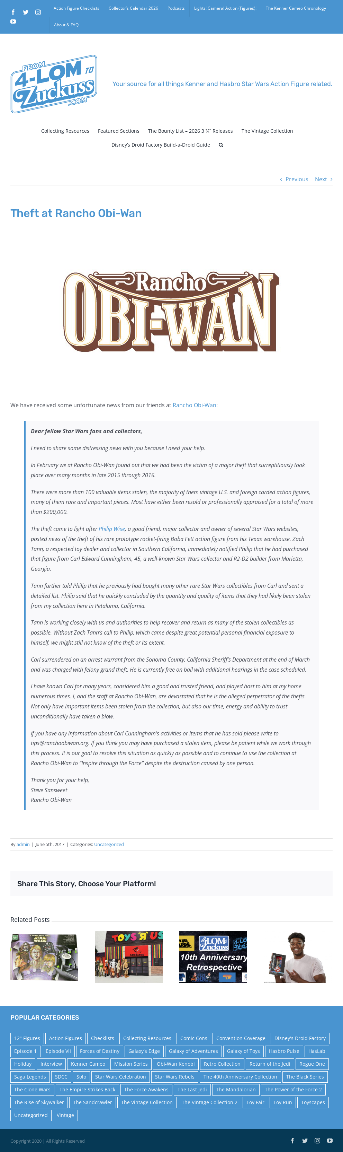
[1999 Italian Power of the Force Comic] (44, 956)
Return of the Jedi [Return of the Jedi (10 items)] (270, 1064)
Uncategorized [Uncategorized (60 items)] (31, 1115)
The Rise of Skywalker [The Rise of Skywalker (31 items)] (39, 1102)
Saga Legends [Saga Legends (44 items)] (30, 1076)
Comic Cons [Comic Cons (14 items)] (193, 1038)
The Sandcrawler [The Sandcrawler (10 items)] (92, 1102)
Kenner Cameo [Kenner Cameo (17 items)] (88, 1064)
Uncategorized (109, 844)
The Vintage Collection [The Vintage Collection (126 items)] (147, 1102)
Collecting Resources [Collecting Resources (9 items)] (147, 1038)
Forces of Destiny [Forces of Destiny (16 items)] (99, 1051)
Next (321, 179)
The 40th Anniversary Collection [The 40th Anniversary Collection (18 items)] (240, 1076)
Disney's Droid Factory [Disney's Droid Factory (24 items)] (300, 1038)
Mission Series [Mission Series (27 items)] (131, 1064)
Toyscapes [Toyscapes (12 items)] (313, 1102)
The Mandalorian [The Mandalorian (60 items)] (236, 1089)
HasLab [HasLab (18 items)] (316, 1051)
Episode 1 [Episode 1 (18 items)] (25, 1051)
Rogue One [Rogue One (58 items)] (312, 1064)
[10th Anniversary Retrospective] (213, 956)
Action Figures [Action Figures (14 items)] (65, 1038)
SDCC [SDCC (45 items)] (61, 1076)
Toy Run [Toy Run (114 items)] (282, 1102)
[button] (221, 145)
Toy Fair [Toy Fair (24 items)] (255, 1102)
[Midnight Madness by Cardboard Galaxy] (129, 956)
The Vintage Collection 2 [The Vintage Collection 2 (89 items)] (209, 1102)
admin (23, 844)
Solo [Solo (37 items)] (81, 1076)
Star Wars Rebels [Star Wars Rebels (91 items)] (175, 1076)
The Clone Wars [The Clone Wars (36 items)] (32, 1089)
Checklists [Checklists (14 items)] (102, 1038)
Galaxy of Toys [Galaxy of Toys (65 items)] (243, 1051)
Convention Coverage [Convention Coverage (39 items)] (240, 1038)
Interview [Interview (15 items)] (51, 1064)
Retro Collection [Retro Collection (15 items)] (222, 1064)
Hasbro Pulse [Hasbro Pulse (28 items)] (284, 1051)
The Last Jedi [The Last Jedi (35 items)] (192, 1089)
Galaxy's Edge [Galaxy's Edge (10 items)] (144, 1051)
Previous (297, 179)
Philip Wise (112, 529)
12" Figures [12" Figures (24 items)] (27, 1038)
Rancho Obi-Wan (194, 405)
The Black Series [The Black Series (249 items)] (305, 1076)
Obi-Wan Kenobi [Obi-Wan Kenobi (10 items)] (176, 1064)
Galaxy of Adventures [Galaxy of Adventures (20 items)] (193, 1051)
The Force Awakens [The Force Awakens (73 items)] (146, 1089)
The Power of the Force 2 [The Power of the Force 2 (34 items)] (293, 1089)
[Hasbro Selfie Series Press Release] (298, 956)
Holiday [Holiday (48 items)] (22, 1064)
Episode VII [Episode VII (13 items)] (58, 1051)
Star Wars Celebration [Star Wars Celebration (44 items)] (120, 1076)
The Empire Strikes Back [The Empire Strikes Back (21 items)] (87, 1089)
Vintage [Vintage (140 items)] (65, 1115)
